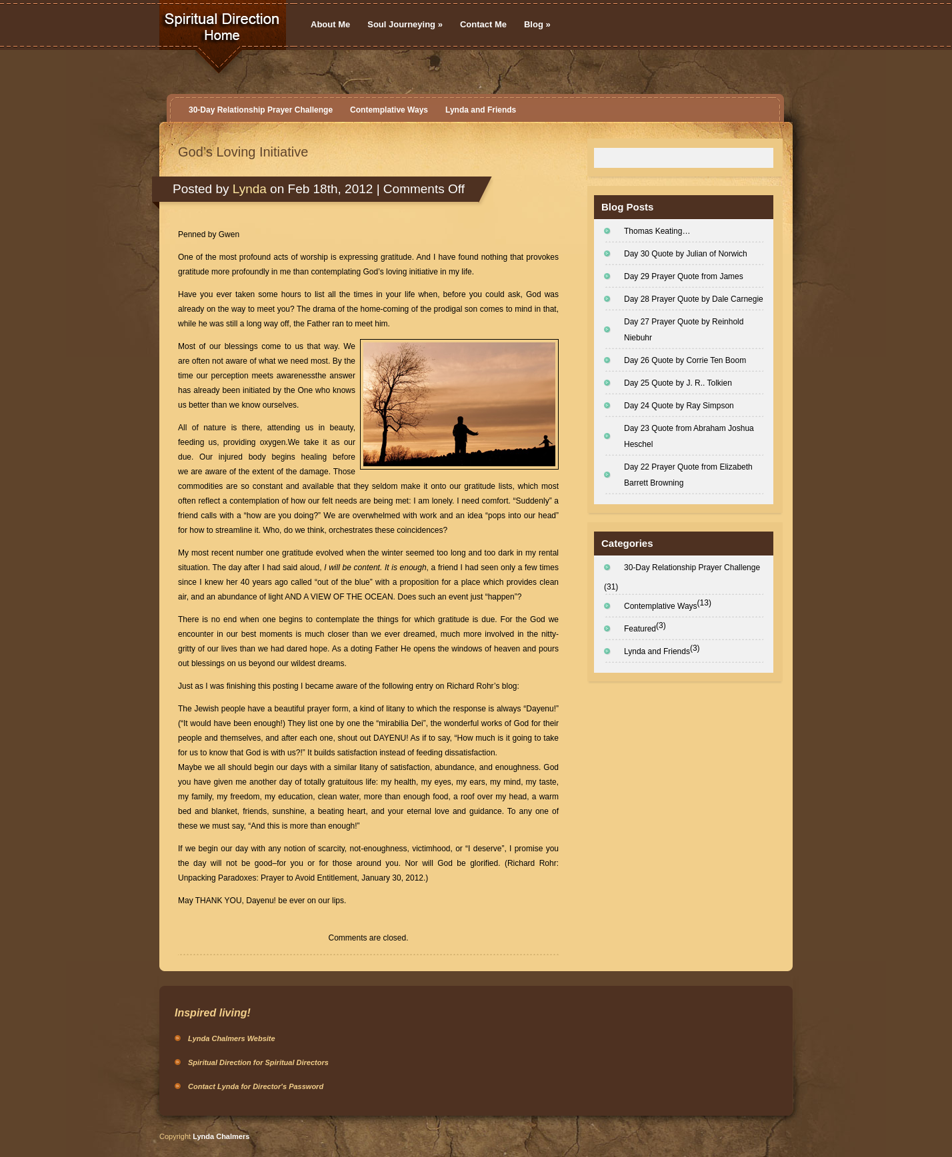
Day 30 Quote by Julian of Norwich (685, 253)
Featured (640, 628)
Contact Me (483, 24)
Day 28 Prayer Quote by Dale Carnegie (693, 299)
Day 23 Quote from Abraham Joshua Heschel (689, 436)
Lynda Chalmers (221, 1136)
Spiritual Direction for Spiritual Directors (258, 1062)
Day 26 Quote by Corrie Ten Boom (685, 360)
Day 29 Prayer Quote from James (683, 276)
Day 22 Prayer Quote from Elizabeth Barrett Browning (688, 475)
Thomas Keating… (657, 231)
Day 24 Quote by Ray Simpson (679, 405)
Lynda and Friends (480, 110)
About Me (330, 24)
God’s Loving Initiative (243, 152)
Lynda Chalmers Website (231, 1038)
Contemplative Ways (389, 110)
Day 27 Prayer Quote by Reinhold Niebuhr (683, 329)
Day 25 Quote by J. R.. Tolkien (678, 383)
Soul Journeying (405, 24)
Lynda (250, 189)
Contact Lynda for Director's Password (255, 1086)
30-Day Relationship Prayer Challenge (261, 110)
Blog (537, 24)
